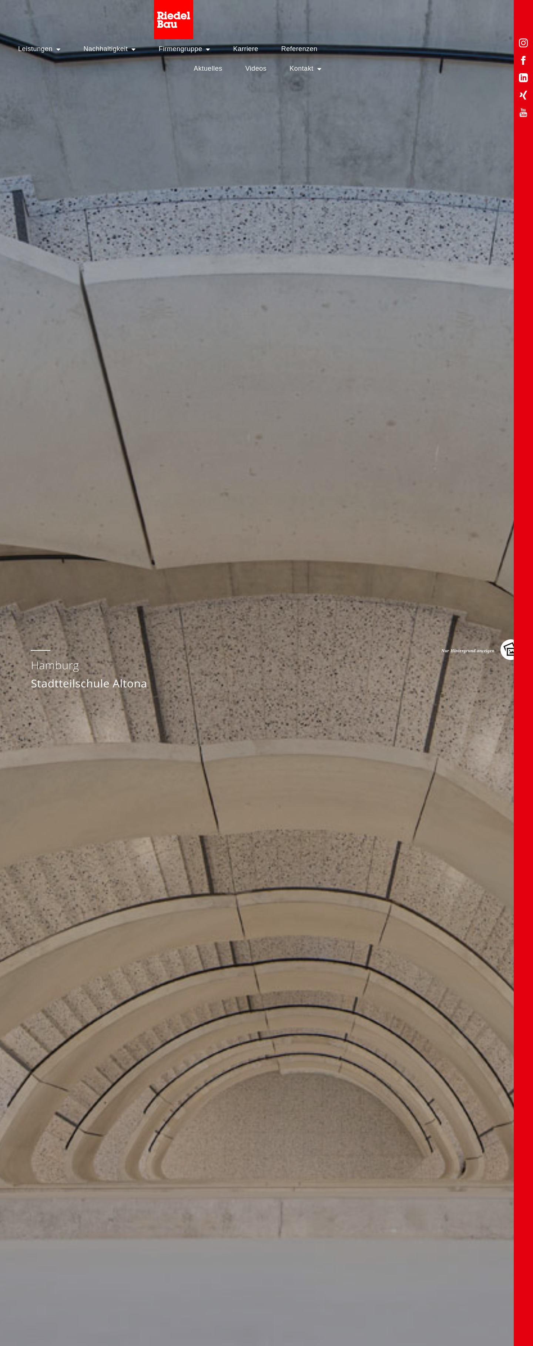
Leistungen (78, 15)
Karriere (285, 15)
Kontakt (491, 15)
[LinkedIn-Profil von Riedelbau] (523, 79)
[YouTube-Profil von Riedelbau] (523, 114)
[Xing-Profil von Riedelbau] (523, 96)
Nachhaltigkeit (149, 15)
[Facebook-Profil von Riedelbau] (523, 61)
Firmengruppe (223, 15)
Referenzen (339, 15)
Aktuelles (394, 15)
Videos (442, 15)
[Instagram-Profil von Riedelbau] (523, 44)
